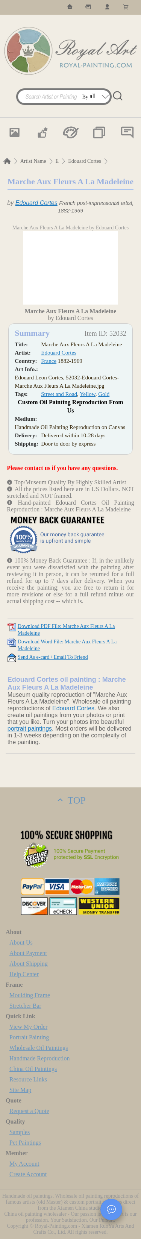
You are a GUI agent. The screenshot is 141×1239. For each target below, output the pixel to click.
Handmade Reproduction (39, 1058)
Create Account (28, 1174)
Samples (19, 1132)
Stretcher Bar (25, 1005)
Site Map (20, 1090)
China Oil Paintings (33, 1069)
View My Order (28, 1027)
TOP (70, 800)
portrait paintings (30, 728)
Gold (103, 394)
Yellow (88, 394)
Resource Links (28, 1079)
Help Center (24, 974)
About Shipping (28, 963)
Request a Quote (29, 1111)
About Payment (28, 953)
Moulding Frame (29, 995)
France (48, 361)
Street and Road (59, 394)
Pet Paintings (25, 1142)
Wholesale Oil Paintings (38, 1048)
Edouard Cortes (84, 161)
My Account (24, 1163)
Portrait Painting (29, 1037)
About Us (21, 942)
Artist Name (33, 161)
